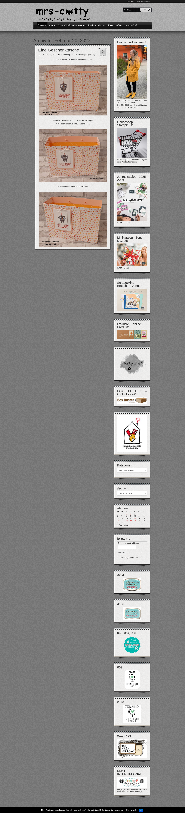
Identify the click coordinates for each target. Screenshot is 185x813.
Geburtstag (65, 55)
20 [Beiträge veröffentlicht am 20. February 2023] (118, 520)
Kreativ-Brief (131, 25)
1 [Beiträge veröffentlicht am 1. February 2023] (126, 514)
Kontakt (52, 25)
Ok (141, 810)
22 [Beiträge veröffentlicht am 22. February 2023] (127, 520)
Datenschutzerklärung (143, 1)
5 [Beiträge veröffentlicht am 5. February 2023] (143, 514)
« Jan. (119, 525)
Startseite (42, 25)
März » (126, 525)
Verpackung (90, 55)
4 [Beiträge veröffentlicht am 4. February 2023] (138, 514)
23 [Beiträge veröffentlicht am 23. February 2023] (131, 520)
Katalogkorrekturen (96, 25)
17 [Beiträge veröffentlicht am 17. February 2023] (135, 518)
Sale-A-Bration (78, 55)
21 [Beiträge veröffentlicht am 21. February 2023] (122, 520)
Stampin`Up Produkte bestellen (71, 25)
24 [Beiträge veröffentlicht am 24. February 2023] (135, 520)
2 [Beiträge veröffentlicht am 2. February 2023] (130, 514)
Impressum (130, 1)
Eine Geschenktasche (58, 50)
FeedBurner (133, 558)
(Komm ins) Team (115, 25)
